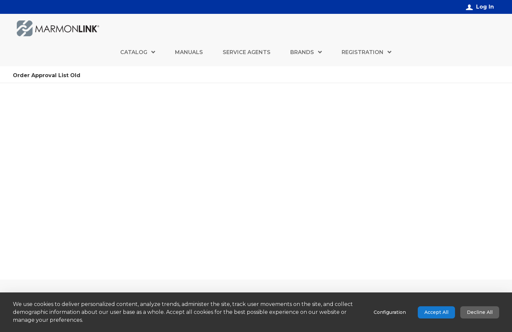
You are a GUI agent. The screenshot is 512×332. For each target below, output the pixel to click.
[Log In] (480, 7)
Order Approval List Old (46, 75)
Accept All (436, 312)
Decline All (480, 312)
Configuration (390, 312)
